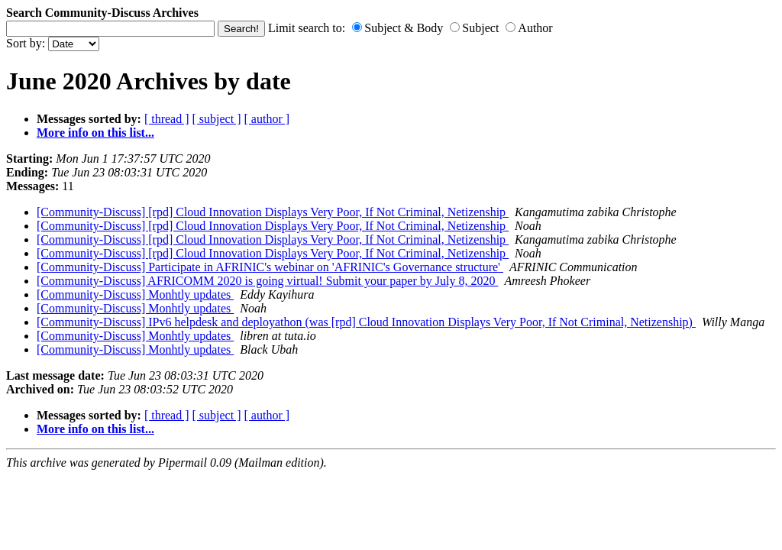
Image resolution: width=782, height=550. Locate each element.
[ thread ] (166, 118)
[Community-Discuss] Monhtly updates (135, 294)
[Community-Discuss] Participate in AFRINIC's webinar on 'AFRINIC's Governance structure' (270, 266)
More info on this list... (95, 132)
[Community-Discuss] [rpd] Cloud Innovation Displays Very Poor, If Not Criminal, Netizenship (273, 211)
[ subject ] (216, 118)
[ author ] (267, 118)
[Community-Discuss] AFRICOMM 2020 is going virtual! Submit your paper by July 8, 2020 (267, 280)
